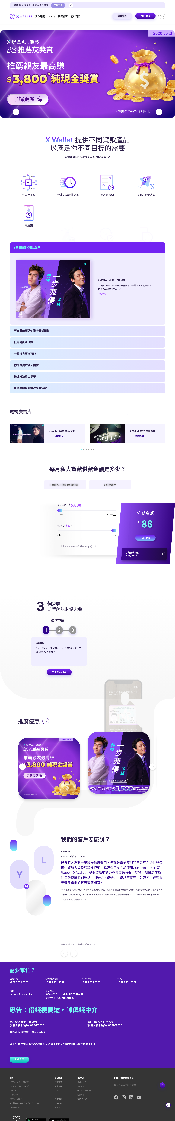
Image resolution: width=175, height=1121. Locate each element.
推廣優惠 (58, 1066)
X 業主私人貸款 (16, 1078)
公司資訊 (58, 1061)
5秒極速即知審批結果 (27, 395)
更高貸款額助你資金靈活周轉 (31, 478)
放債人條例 (81, 1061)
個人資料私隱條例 (84, 1070)
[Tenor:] (86, 574)
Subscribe (162, 1064)
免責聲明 (80, 1074)
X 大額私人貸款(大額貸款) (20, 1066)
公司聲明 (80, 1066)
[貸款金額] (86, 554)
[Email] (135, 1064)
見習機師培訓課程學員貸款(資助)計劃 (24, 1083)
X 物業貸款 (14, 1074)
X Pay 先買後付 (15, 1087)
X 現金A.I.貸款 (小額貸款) (19, 1061)
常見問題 (58, 1083)
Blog (56, 1074)
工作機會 (58, 1078)
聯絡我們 (58, 1087)
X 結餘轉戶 (14, 1070)
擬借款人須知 (82, 1078)
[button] (87, 74)
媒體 (56, 1070)
